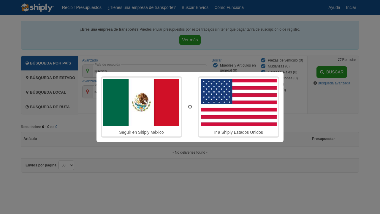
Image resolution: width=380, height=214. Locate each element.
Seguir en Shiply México (141, 107)
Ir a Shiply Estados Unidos (239, 107)
